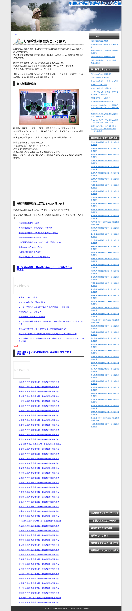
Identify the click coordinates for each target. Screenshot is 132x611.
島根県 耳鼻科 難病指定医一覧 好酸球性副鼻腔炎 (39, 531)
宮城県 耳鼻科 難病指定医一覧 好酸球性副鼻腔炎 (39, 396)
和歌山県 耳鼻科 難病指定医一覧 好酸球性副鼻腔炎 (40, 521)
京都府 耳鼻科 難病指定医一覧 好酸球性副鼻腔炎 (39, 502)
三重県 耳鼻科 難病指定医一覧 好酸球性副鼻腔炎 (39, 492)
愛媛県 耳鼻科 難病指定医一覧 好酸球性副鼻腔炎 (39, 555)
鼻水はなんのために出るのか (31, 247)
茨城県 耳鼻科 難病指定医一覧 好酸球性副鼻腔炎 (39, 416)
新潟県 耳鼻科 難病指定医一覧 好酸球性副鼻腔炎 (39, 449)
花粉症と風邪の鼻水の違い (30, 252)
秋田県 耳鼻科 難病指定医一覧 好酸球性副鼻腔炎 (39, 401)
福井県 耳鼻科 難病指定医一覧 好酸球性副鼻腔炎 (39, 463)
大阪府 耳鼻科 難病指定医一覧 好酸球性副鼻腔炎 (39, 507)
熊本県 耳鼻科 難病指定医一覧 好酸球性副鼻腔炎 (39, 583)
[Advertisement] (48, 180)
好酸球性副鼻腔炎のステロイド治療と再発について (40, 242)
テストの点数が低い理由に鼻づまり (34, 302)
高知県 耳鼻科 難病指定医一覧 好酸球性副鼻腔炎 (39, 564)
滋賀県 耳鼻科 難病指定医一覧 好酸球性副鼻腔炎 (39, 497)
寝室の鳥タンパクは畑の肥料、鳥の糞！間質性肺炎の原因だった (44, 353)
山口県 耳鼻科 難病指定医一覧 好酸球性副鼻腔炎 (39, 545)
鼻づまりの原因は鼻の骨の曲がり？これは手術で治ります (44, 268)
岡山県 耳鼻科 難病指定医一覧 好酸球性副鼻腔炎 (39, 535)
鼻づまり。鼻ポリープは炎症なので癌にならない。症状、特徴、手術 (48, 334)
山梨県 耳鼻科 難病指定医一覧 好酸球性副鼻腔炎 (39, 468)
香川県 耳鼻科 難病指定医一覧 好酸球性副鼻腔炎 (39, 559)
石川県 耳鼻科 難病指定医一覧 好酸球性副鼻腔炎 (39, 459)
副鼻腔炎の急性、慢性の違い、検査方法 (35, 228)
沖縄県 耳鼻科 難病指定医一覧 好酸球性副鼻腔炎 (39, 603)
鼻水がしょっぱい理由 (28, 298)
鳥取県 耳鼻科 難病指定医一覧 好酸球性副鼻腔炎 (39, 526)
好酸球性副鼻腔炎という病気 (95, 3)
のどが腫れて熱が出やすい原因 (32, 317)
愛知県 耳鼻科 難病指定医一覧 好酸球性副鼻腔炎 (39, 487)
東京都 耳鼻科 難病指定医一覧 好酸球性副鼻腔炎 (39, 440)
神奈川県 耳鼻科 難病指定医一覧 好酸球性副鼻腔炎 (40, 444)
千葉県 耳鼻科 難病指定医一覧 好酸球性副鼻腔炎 (39, 435)
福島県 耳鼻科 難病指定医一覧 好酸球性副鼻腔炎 (39, 411)
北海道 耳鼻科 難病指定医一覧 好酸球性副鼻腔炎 (39, 382)
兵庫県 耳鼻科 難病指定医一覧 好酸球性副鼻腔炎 (39, 511)
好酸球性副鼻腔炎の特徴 (29, 223)
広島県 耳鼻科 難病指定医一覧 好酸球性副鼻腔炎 (39, 540)
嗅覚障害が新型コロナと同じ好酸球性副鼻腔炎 (38, 233)
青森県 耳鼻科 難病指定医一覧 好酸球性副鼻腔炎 (39, 387)
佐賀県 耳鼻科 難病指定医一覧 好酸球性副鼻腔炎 (39, 574)
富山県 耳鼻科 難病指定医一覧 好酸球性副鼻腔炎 (39, 454)
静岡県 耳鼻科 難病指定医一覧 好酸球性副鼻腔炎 (39, 483)
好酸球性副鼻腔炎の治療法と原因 (33, 238)
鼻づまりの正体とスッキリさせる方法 (34, 257)
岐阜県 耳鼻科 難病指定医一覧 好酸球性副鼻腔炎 (39, 478)
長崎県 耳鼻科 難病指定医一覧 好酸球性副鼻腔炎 (39, 579)
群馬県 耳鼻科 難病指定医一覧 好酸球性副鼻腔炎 (39, 425)
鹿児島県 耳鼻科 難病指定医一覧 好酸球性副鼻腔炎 (40, 598)
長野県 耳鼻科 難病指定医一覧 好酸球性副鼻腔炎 (39, 473)
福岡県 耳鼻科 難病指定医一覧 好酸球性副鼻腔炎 (39, 569)
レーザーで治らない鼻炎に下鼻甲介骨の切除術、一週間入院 (44, 307)
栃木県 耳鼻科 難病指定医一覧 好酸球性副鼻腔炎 (39, 420)
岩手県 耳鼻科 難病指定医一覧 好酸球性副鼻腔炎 (39, 392)
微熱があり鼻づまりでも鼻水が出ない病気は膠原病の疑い (43, 329)
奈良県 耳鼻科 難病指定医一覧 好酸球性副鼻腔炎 (39, 516)
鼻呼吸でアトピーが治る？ (30, 312)
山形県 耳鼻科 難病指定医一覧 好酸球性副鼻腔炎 (39, 406)
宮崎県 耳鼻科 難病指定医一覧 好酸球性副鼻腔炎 (39, 593)
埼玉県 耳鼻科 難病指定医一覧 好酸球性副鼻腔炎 (39, 430)
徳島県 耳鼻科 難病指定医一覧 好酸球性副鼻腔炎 (39, 550)
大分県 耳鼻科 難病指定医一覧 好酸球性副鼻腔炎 (39, 588)
